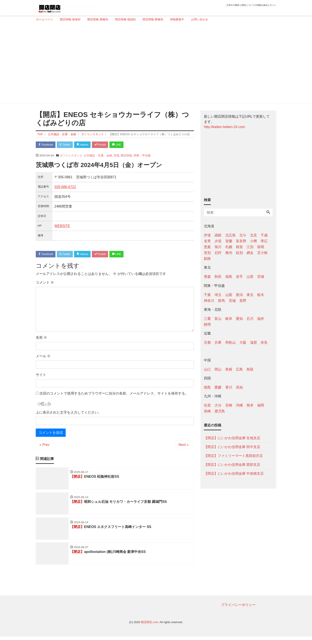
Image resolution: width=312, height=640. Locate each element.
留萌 (260, 247)
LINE (125, 144)
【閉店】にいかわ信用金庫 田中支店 (232, 447)
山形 (250, 276)
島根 (228, 369)
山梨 (228, 295)
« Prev (44, 446)
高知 (239, 387)
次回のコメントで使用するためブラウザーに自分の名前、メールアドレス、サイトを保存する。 (113, 394)
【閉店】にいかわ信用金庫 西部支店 (232, 464)
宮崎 (228, 405)
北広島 (230, 235)
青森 (207, 276)
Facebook (47, 144)
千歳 (264, 235)
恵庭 (207, 247)
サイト (41, 376)
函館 (217, 235)
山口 (207, 369)
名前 (41, 338)
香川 (228, 387)
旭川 (217, 247)
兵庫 (217, 342)
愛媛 (217, 387)
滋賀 (253, 342)
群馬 (221, 300)
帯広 (264, 241)
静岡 (207, 324)
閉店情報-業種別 (153, 19)
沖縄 (239, 405)
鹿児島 (219, 411)
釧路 (207, 258)
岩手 (239, 276)
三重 (207, 318)
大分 (217, 405)
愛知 (239, 318)
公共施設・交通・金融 (98, 156)
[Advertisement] (154, 64)
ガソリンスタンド (71, 156)
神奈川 (209, 300)
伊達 (207, 235)
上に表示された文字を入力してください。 (69, 414)
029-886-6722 (65, 187)
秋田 (217, 276)
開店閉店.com (149, 625)
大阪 (242, 342)
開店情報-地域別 (70, 19)
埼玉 (217, 295)
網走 (250, 253)
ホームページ (44, 19)
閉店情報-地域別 (125, 19)
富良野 (241, 241)
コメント (45, 283)
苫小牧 (262, 253)
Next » (183, 446)
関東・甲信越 (142, 156)
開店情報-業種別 (97, 19)
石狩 (217, 253)
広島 (239, 369)
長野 (242, 300)
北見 (253, 235)
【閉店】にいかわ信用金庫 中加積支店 (234, 473)
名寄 (207, 241)
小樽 (253, 241)
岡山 (217, 369)
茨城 (116, 156)
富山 (217, 318)
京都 (207, 342)
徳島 (207, 387)
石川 (250, 318)
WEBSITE (62, 226)
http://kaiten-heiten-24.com (224, 127)
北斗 (242, 235)
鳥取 (250, 369)
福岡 (260, 405)
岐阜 (228, 318)
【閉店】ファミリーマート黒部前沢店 (233, 456)
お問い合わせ (199, 19)
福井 (260, 318)
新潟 (239, 295)
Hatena (87, 144)
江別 (250, 247)
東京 (250, 295)
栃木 (260, 295)
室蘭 (228, 241)
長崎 (207, 411)
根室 (239, 247)
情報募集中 (177, 19)
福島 (228, 276)
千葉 (207, 295)
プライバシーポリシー (238, 608)
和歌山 (230, 342)
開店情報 (126, 156)
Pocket (106, 144)
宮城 (260, 276)
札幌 (228, 247)
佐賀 (207, 405)
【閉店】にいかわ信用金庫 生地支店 (232, 438)
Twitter (67, 144)
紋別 (239, 253)
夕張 (217, 241)
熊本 (250, 405)
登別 (207, 253)
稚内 (228, 253)
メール (43, 357)
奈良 (264, 342)
